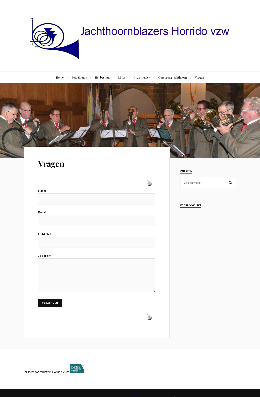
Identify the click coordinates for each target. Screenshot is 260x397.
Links (121, 77)
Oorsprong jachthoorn (172, 77)
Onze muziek (141, 77)
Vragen (199, 77)
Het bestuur (102, 77)
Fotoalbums (79, 77)
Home (60, 77)
